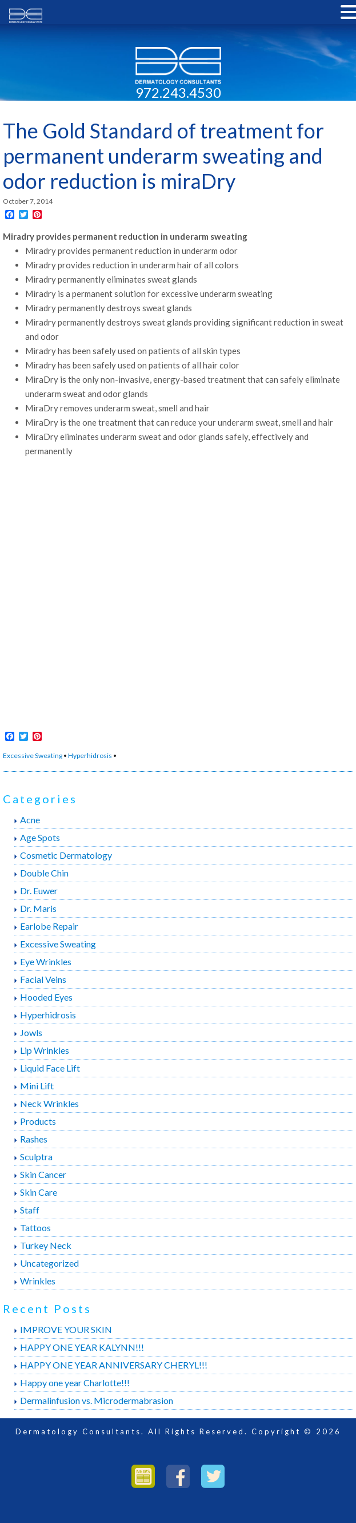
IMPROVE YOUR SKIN (66, 1329)
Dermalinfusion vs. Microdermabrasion (96, 1400)
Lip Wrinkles (44, 1050)
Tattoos (35, 1227)
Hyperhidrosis (90, 755)
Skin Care (38, 1192)
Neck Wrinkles (49, 1103)
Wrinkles (37, 1280)
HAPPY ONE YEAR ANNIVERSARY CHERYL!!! (113, 1364)
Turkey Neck (45, 1245)
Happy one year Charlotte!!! (75, 1382)
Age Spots (40, 837)
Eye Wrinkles (45, 961)
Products (38, 1121)
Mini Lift (37, 1085)
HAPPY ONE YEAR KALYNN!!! (82, 1347)
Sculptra (36, 1156)
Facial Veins (43, 979)
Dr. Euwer (39, 890)
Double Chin (44, 872)
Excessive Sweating (32, 755)
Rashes (33, 1138)
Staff (29, 1209)
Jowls (31, 1032)
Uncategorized (49, 1263)
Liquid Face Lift (50, 1067)
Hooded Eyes (46, 996)
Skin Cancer (43, 1174)
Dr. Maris (38, 908)
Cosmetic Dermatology (66, 855)
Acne (30, 819)
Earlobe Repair (49, 926)
